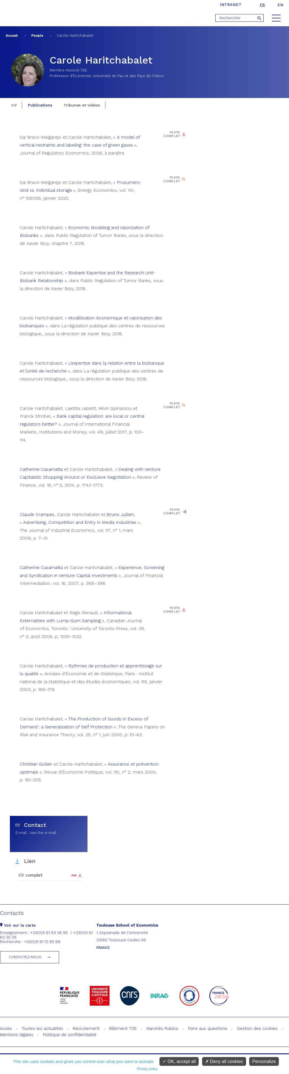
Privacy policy (147, 1069)
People (37, 36)
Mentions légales (16, 1034)
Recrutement (86, 1028)
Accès (6, 1028)
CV (14, 105)
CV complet (30, 875)
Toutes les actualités (42, 1028)
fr (262, 5)
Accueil (12, 36)
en (280, 5)
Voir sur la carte (18, 925)
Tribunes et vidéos (82, 105)
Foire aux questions (207, 1028)
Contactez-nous (25, 957)
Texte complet (172, 134)
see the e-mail (43, 833)
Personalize (264, 1061)
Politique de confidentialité (69, 1034)
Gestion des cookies (257, 1028)
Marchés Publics (162, 1028)
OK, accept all (179, 1061)
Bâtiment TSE (123, 1028)
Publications (40, 105)
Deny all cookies (224, 1061)
